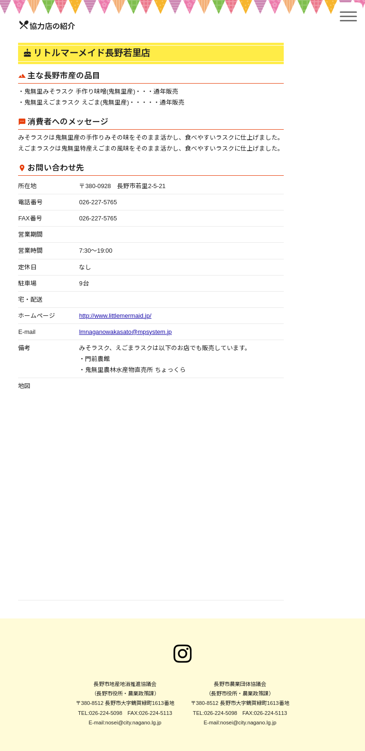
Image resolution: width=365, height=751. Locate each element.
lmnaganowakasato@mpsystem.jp (125, 331)
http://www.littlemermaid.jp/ (115, 315)
